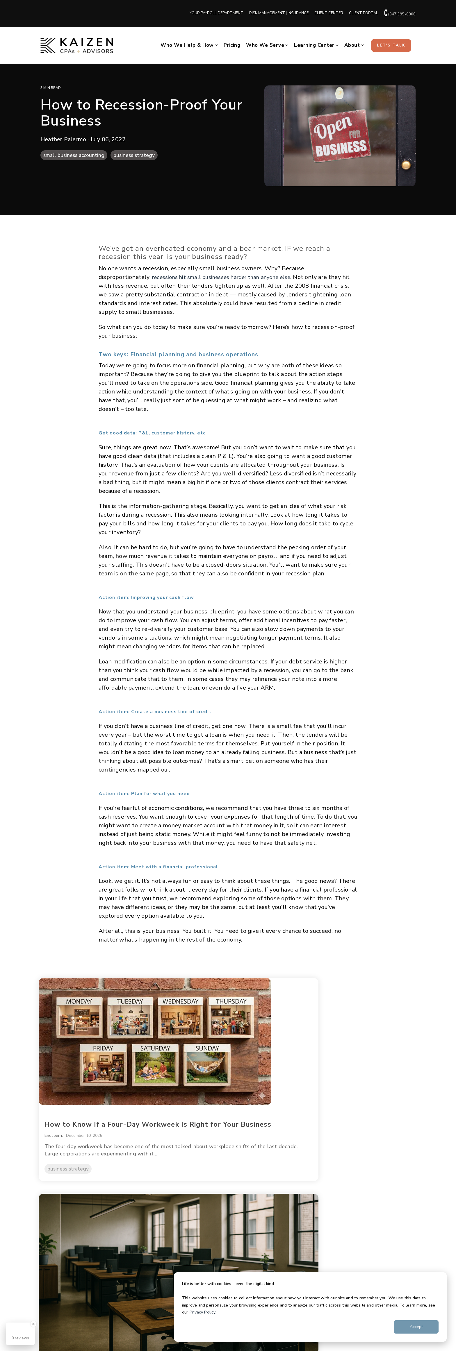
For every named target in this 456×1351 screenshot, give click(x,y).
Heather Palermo (64, 139)
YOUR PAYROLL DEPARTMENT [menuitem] (216, 13)
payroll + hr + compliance (336, 1130)
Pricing (232, 45)
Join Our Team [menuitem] (55, 1235)
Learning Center (316, 45)
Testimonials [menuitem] (54, 1249)
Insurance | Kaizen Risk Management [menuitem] (206, 1235)
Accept (416, 1326)
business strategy (134, 155)
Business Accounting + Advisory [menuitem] (202, 1207)
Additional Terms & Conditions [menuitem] (136, 1332)
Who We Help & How (189, 45)
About (354, 45)
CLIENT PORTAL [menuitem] (363, 13)
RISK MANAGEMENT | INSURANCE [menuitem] (279, 13)
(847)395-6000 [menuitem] (400, 13)
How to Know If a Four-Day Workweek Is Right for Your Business (89, 1071)
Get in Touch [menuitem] (309, 1249)
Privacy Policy (202, 1312)
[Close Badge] (33, 1324)
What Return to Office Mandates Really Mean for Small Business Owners (225, 1071)
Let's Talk (391, 45)
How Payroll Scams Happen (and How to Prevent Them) (353, 1067)
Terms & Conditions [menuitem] (86, 1332)
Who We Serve (267, 45)
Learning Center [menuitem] (313, 1235)
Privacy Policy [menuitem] (52, 1332)
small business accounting (73, 155)
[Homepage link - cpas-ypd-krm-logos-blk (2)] (132, 1307)
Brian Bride (314, 1082)
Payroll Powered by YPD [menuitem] (195, 1221)
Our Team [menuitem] (50, 1221)
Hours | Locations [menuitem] (59, 1264)
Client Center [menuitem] (310, 1207)
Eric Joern (57, 1090)
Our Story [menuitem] (50, 1207)
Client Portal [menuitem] (310, 1221)
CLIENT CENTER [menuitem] (328, 13)
